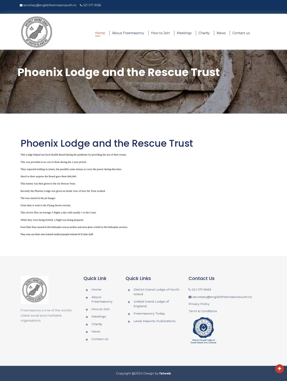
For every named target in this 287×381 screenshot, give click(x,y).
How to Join (160, 33)
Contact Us (99, 339)
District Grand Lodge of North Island (156, 292)
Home (100, 33)
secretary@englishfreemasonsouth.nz (48, 5)
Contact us (241, 33)
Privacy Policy (199, 304)
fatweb (165, 373)
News (221, 33)
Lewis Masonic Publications (155, 321)
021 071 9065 (90, 5)
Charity (204, 33)
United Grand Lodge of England (151, 304)
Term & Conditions (203, 311)
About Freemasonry (128, 33)
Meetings (184, 33)
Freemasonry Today (149, 313)
